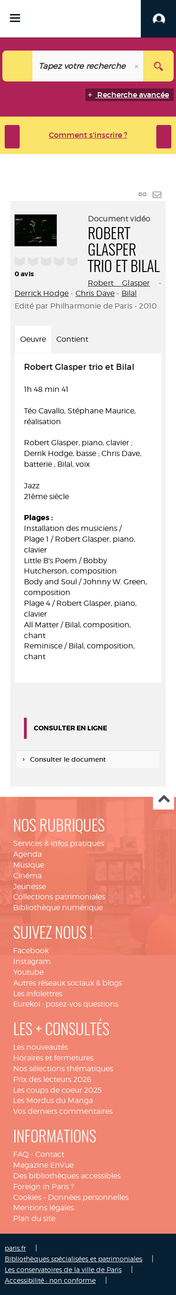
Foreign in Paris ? (43, 1186)
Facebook (31, 950)
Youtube (28, 972)
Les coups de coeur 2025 (57, 1090)
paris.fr (15, 1248)
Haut (163, 799)
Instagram (32, 961)
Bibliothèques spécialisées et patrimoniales (73, 1259)
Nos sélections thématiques (63, 1068)
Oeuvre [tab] (33, 339)
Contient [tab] (72, 339)
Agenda (27, 854)
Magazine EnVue (43, 1165)
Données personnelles (88, 1197)
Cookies (27, 1197)
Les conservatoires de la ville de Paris (63, 1269)
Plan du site (34, 1218)
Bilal (129, 293)
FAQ (21, 1154)
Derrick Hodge (42, 293)
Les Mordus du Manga (53, 1100)
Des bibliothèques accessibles (67, 1175)
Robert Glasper (119, 283)
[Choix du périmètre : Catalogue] (17, 66)
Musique (28, 865)
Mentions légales (43, 1207)
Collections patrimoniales (59, 896)
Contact (49, 1154)
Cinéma (27, 875)
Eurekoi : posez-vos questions (65, 1004)
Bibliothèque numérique (58, 907)
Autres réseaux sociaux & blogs (67, 983)
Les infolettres (37, 993)
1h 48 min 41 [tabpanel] (88, 512)
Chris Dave (95, 293)
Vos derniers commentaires (63, 1111)
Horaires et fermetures (53, 1057)
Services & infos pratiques (58, 843)
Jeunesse (29, 886)
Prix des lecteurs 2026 (52, 1079)
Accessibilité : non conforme (50, 1280)
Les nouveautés (40, 1047)
